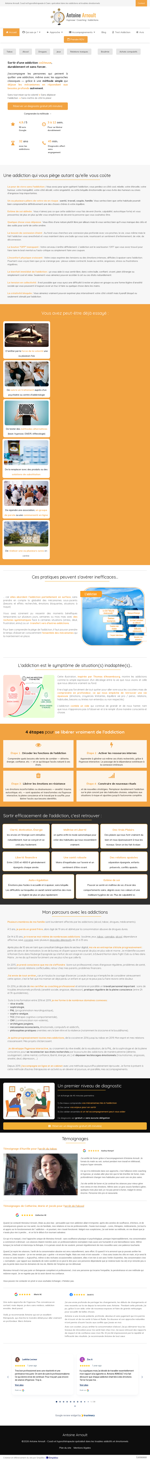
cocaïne (28, 940)
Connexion (141, 1457)
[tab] (56, 1402)
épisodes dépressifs (61, 940)
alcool (119, 936)
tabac (100, 936)
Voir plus (19, 1385)
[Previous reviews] (8, 1377)
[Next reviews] (142, 1377)
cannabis (110, 936)
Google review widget (66, 1415)
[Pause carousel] (75, 1406)
